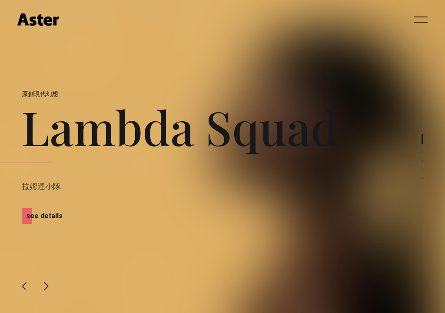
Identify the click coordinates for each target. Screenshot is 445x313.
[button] (24, 286)
